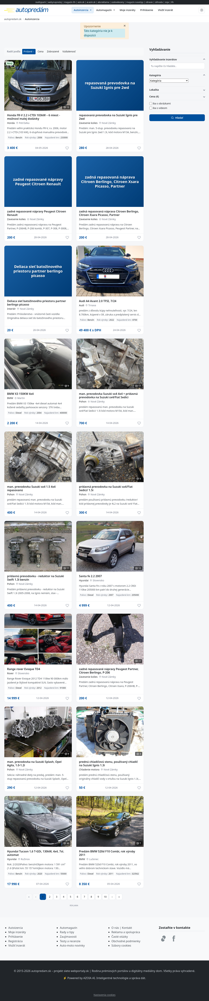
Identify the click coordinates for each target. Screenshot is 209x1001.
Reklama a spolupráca (126, 932)
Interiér (11, 308)
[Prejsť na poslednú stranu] (119, 897)
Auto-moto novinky (72, 945)
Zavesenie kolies (88, 123)
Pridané (28, 51)
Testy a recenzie (70, 941)
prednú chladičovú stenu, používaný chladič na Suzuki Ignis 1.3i (108, 763)
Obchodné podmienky (126, 941)
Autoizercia (15, 928)
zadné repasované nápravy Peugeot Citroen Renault (36, 213)
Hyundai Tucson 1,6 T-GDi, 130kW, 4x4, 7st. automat (35, 853)
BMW (10, 398)
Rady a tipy (67, 932)
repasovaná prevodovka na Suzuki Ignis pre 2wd (108, 117)
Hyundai (84, 580)
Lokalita (154, 89)
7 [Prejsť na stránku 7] (84, 896)
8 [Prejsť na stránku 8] (91, 896)
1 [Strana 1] (42, 896)
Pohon (83, 401)
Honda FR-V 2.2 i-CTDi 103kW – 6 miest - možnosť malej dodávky (33, 117)
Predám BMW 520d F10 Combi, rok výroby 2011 (107, 853)
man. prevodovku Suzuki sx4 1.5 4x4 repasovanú (31, 488)
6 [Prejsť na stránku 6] (77, 896)
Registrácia (15, 941)
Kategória (155, 75)
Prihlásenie (15, 937)
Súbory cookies (121, 945)
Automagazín (68, 928)
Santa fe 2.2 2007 (90, 576)
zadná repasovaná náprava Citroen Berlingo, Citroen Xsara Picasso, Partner (109, 213)
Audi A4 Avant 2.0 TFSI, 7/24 (97, 301)
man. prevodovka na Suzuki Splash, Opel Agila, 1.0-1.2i (34, 763)
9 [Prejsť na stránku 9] (98, 896)
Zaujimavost (68, 937)
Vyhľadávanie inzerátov (163, 59)
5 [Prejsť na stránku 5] (70, 896)
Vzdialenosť (68, 51)
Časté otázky (120, 937)
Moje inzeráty (17, 932)
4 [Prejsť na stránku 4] (63, 896)
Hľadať (177, 117)
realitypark (40, 2)
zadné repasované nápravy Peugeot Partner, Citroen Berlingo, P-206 (109, 670)
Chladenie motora (89, 769)
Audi (81, 305)
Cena (40, 51)
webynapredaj (55, 2)
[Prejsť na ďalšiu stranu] (112, 897)
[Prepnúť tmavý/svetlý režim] (202, 10)
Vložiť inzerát (16, 945)
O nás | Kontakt (122, 928)
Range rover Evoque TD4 (23, 669)
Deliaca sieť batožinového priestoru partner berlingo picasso (36, 302)
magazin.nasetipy (134, 2)
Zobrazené (53, 51)
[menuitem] (82, 10)
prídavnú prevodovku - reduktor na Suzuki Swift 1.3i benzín (35, 577)
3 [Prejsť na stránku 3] (56, 896)
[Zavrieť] (125, 25)
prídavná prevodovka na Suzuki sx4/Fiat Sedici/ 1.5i (106, 488)
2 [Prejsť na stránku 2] (49, 896)
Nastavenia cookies (104, 994)
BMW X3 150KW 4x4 (20, 394)
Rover (10, 673)
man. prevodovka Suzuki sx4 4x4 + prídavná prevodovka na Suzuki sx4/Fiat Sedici (108, 395)
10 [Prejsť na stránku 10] (105, 896)
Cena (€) (154, 96)
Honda (11, 123)
